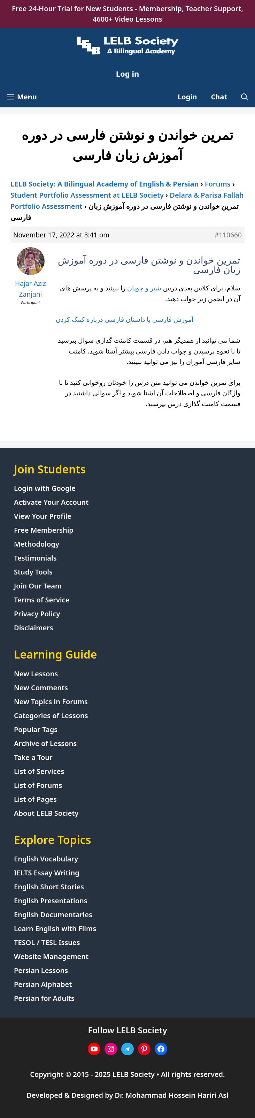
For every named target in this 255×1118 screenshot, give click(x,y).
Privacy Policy (37, 613)
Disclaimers (33, 627)
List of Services (39, 771)
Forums (218, 184)
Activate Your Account (51, 502)
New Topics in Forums (51, 701)
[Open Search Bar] (244, 96)
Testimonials (35, 558)
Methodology (36, 544)
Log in (127, 73)
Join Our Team (38, 586)
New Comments (41, 687)
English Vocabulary (46, 859)
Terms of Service (41, 599)
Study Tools (33, 572)
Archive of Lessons (45, 743)
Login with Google (45, 488)
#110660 (228, 234)
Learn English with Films (55, 928)
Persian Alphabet (43, 984)
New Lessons (36, 673)
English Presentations (50, 900)
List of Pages (35, 799)
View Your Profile (42, 516)
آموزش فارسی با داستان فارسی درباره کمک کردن (124, 319)
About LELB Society (46, 813)
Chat (219, 96)
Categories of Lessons (51, 715)
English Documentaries (53, 914)
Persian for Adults (44, 998)
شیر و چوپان (145, 287)
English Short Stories (49, 886)
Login (187, 96)
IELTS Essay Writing (46, 872)
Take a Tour (33, 757)
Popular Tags (35, 729)
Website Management (51, 956)
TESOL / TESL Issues (47, 942)
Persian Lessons (41, 970)
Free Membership (44, 530)
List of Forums (38, 785)
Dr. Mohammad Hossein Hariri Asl (172, 1095)
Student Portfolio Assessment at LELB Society (87, 195)
